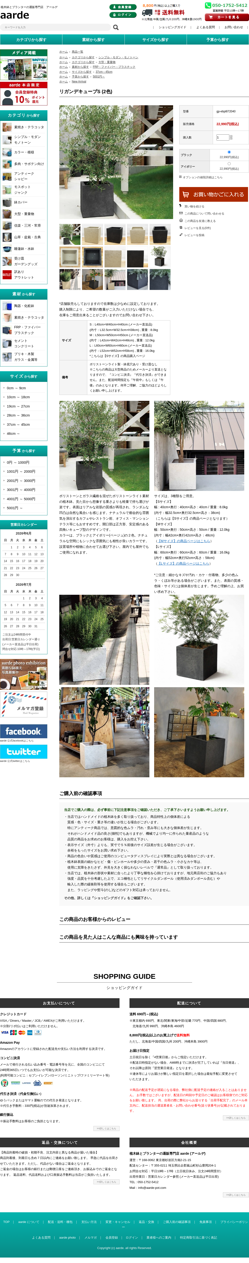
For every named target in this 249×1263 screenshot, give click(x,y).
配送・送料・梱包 (60, 1222)
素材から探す (80, 67)
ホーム (63, 51)
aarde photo (67, 1237)
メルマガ (90, 1237)
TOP (6, 1222)
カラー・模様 (24, 152)
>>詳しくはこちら (106, 1128)
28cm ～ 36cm (18, 415)
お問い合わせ (234, 27)
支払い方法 (89, 1222)
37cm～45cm (104, 71)
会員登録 (112, 1237)
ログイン (132, 1237)
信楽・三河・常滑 (27, 225)
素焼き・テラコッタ (29, 127)
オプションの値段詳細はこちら (203, 177)
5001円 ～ (15, 508)
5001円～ (99, 76)
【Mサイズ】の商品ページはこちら (183, 541)
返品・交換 (146, 1222)
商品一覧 (77, 51)
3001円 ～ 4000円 (21, 490)
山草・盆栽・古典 (27, 237)
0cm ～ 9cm (16, 388)
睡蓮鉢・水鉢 (24, 249)
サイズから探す (82, 71)
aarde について (28, 1222)
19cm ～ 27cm (18, 406)
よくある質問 (205, 27)
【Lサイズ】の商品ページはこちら (183, 563)
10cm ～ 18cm (18, 397)
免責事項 (205, 1222)
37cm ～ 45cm (18, 424)
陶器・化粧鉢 (24, 306)
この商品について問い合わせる (204, 213)
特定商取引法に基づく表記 (198, 1237)
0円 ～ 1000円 (18, 462)
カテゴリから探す (83, 57)
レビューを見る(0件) (197, 228)
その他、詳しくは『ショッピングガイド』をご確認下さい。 (109, 898)
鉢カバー (21, 202)
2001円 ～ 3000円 (21, 481)
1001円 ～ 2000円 (21, 471)
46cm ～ (13, 433)
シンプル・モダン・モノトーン (118, 57)
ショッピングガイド (172, 27)
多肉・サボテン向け (29, 164)
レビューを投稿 (194, 235)
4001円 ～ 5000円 (21, 499)
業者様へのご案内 (159, 1237)
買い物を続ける (194, 206)
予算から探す (80, 76)
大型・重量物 (24, 214)
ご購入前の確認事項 (177, 1222)
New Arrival (79, 81)
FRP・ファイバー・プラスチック (114, 67)
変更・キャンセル (118, 1222)
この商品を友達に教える (200, 221)
